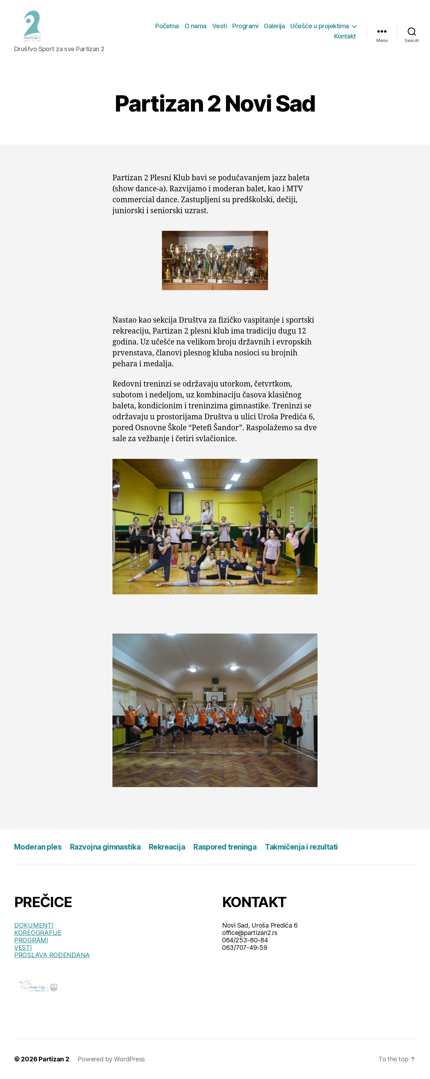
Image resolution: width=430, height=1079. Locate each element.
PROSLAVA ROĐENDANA (52, 955)
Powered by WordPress (111, 1059)
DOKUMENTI (33, 925)
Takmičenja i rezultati (301, 847)
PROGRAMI (31, 940)
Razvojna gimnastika (105, 847)
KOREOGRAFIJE (38, 932)
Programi (245, 26)
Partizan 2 (54, 1059)
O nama (196, 26)
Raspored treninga (224, 847)
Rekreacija (167, 847)
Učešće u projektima (319, 26)
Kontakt (345, 36)
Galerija (274, 26)
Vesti (219, 26)
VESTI (23, 947)
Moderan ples (38, 847)
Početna (167, 26)
